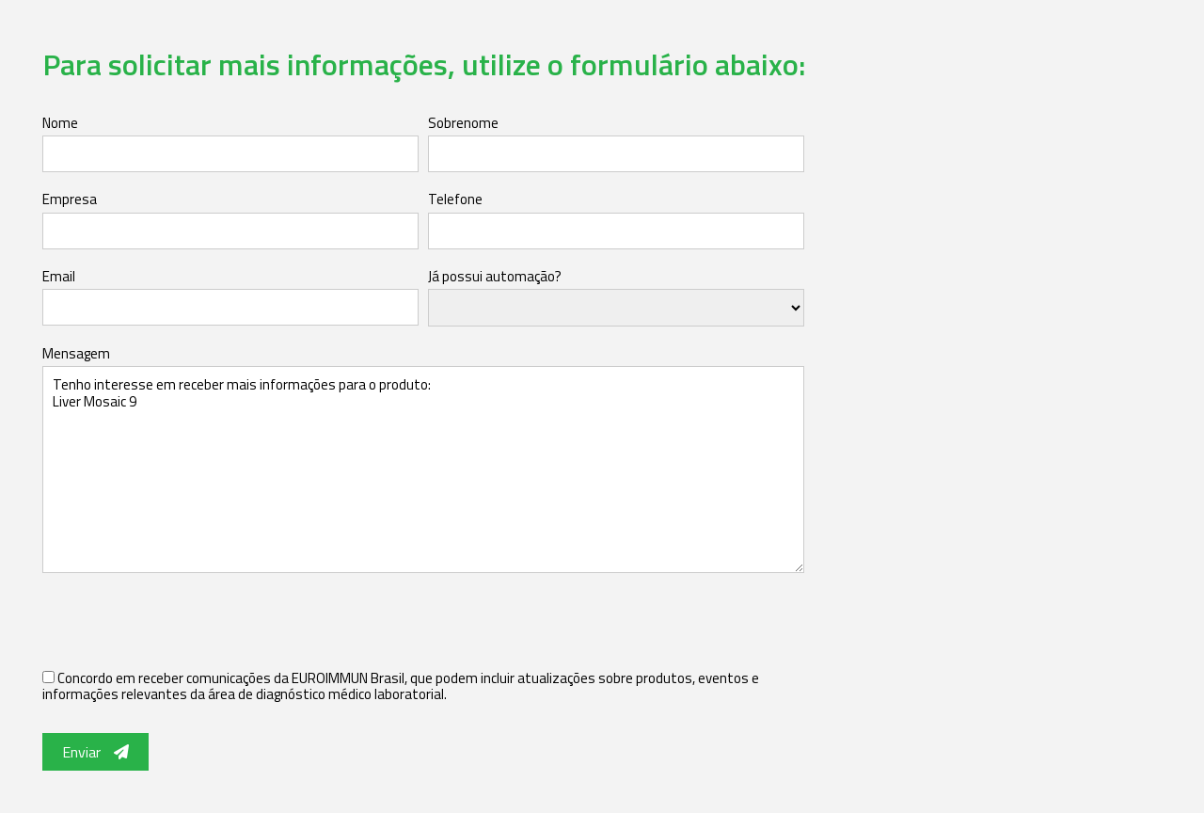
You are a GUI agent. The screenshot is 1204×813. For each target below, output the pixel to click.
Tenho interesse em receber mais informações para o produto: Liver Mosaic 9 (423, 469)
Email (58, 276)
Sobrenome (463, 123)
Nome (60, 123)
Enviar (95, 752)
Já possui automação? (495, 276)
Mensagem (76, 353)
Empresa (69, 199)
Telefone (455, 199)
